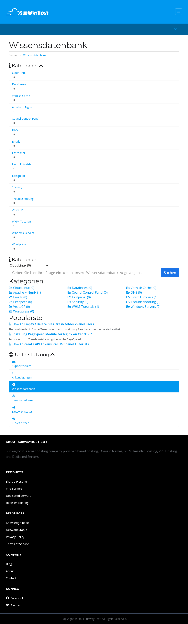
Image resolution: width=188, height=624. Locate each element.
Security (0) (78, 302)
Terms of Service (17, 544)
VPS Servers (14, 488)
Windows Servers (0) (143, 306)
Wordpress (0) (21, 311)
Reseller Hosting (17, 503)
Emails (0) (18, 297)
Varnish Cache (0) (141, 288)
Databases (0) (80, 288)
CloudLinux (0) (21, 288)
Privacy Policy (15, 537)
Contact (11, 578)
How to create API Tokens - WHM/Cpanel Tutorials (49, 344)
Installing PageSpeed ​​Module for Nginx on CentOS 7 (50, 334)
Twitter (13, 605)
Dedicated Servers (18, 496)
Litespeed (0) (20, 302)
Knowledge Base (17, 523)
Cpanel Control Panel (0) (88, 292)
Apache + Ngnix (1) (25, 292)
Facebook (15, 598)
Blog (9, 564)
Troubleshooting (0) (143, 302)
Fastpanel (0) (79, 297)
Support (13, 55)
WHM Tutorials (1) (83, 306)
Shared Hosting (16, 481)
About (10, 571)
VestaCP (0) (19, 306)
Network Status (16, 530)
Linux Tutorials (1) (142, 297)
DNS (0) (134, 292)
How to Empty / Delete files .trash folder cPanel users (51, 324)
